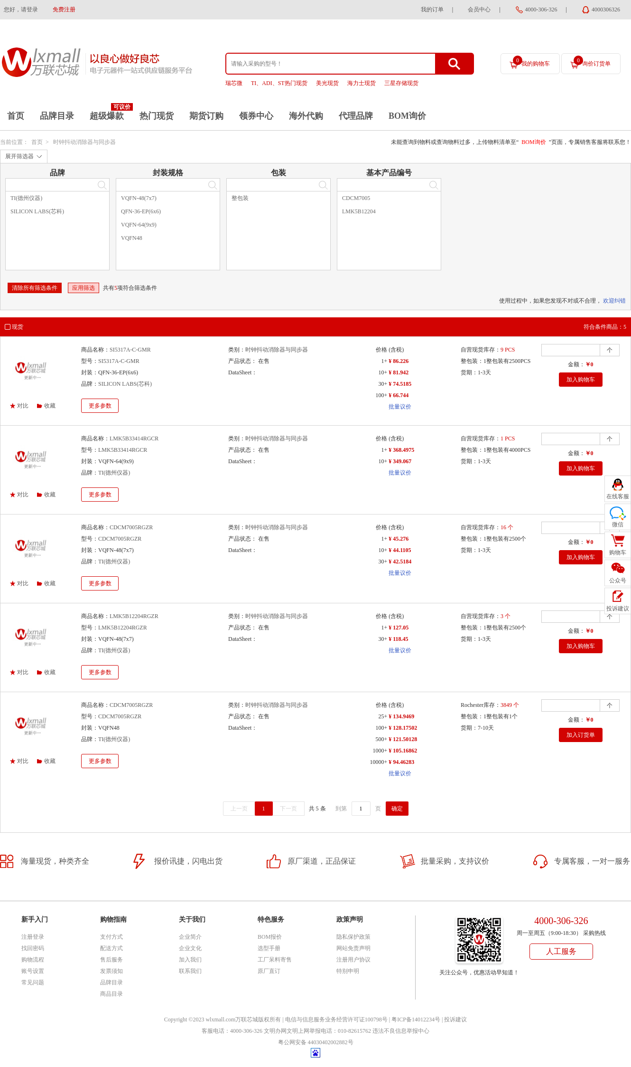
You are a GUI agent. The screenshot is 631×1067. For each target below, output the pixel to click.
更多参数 (100, 405)
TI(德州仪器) (26, 198)
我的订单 (432, 9)
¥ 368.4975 (401, 450)
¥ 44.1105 (400, 550)
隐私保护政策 (353, 937)
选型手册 (269, 948)
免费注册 (64, 9)
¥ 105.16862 (403, 750)
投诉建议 (455, 1019)
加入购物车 (580, 379)
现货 (17, 327)
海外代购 (306, 116)
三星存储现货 (401, 83)
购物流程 (32, 959)
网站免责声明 (353, 948)
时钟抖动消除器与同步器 (84, 142)
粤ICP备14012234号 (415, 1019)
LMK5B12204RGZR (134, 616)
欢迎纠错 (614, 300)
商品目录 (111, 994)
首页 (15, 116)
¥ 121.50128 (403, 739)
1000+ (379, 750)
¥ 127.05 (398, 627)
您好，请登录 (21, 9)
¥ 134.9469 (401, 716)
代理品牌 (356, 116)
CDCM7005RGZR (131, 527)
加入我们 (190, 959)
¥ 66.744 (398, 395)
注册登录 (32, 937)
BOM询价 (407, 116)
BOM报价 (270, 937)
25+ (382, 716)
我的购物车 (531, 61)
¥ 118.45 (398, 639)
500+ (381, 739)
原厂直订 (269, 971)
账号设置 (32, 971)
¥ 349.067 (400, 461)
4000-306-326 (541, 9)
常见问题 (32, 982)
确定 (397, 808)
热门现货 (156, 116)
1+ (384, 361)
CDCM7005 (356, 198)
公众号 (617, 580)
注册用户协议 (353, 959)
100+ (381, 395)
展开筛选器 (19, 156)
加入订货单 (580, 735)
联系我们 (190, 971)
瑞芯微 (233, 83)
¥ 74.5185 (400, 384)
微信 (617, 524)
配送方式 (111, 948)
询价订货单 (592, 61)
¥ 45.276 (398, 538)
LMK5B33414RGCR (134, 438)
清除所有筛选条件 (34, 288)
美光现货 (327, 83)
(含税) (396, 349)
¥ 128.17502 (403, 727)
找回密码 (32, 948)
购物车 (617, 552)
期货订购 (206, 116)
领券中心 (256, 116)
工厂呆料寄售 (275, 959)
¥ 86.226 (398, 361)
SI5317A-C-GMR (130, 349)
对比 (22, 405)
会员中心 (479, 9)
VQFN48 (131, 238)
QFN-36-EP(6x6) (141, 211)
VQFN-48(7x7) (139, 198)
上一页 (239, 808)
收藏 (50, 405)
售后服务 (111, 959)
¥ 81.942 (398, 372)
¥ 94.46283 (401, 762)
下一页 (288, 808)
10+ (382, 372)
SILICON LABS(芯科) (37, 211)
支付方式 (111, 937)
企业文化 (190, 948)
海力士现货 (361, 83)
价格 (381, 349)
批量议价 (400, 406)
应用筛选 (83, 288)
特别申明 (347, 971)
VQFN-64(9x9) (139, 224)
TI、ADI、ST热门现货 (279, 83)
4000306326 (606, 9)
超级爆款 (107, 116)
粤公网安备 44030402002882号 (315, 1042)
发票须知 (111, 971)
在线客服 (617, 496)
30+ (382, 384)
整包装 (240, 198)
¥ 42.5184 (400, 561)
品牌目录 (57, 116)
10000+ (378, 762)
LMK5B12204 (359, 211)
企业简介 (190, 937)
